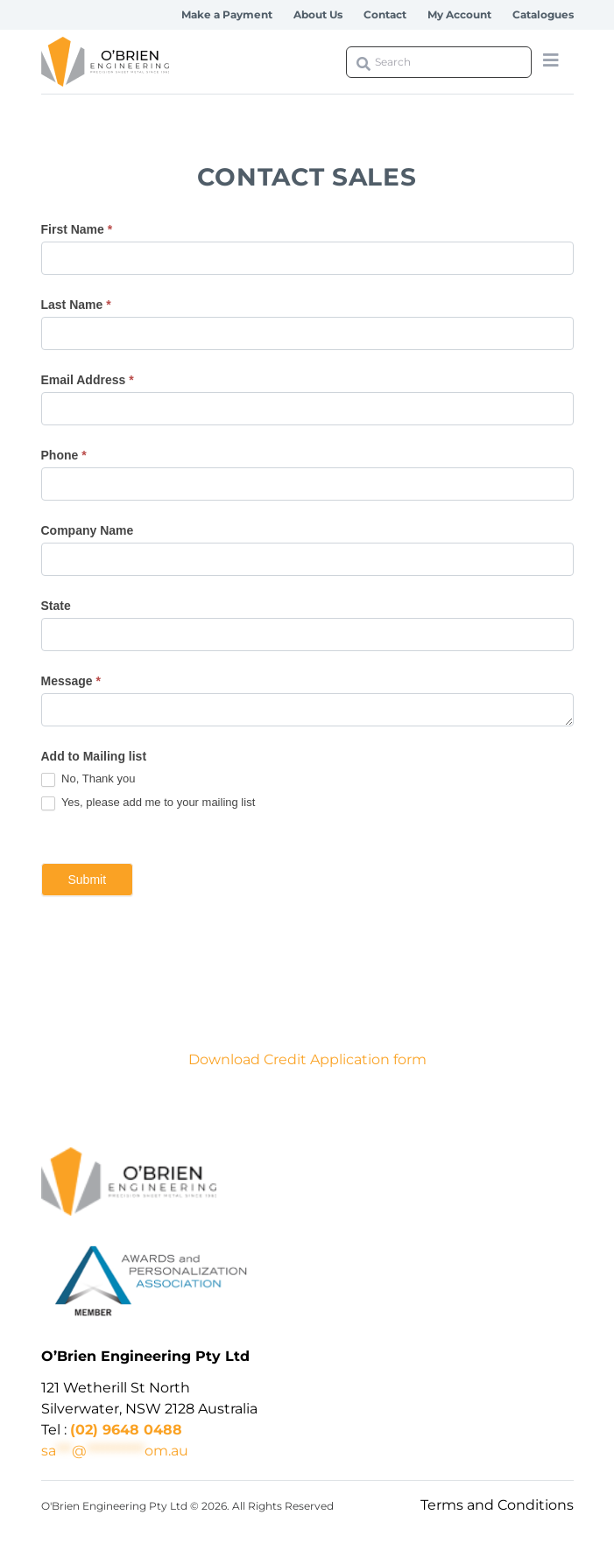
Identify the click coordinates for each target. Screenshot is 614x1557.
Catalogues (543, 14)
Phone (64, 455)
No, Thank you (88, 779)
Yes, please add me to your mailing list (148, 803)
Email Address (87, 380)
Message (71, 681)
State (56, 606)
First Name (77, 229)
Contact (384, 14)
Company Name (87, 530)
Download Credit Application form (307, 1059)
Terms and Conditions (497, 1505)
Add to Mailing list (94, 756)
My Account (459, 14)
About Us (317, 14)
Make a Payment (226, 14)
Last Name (76, 305)
